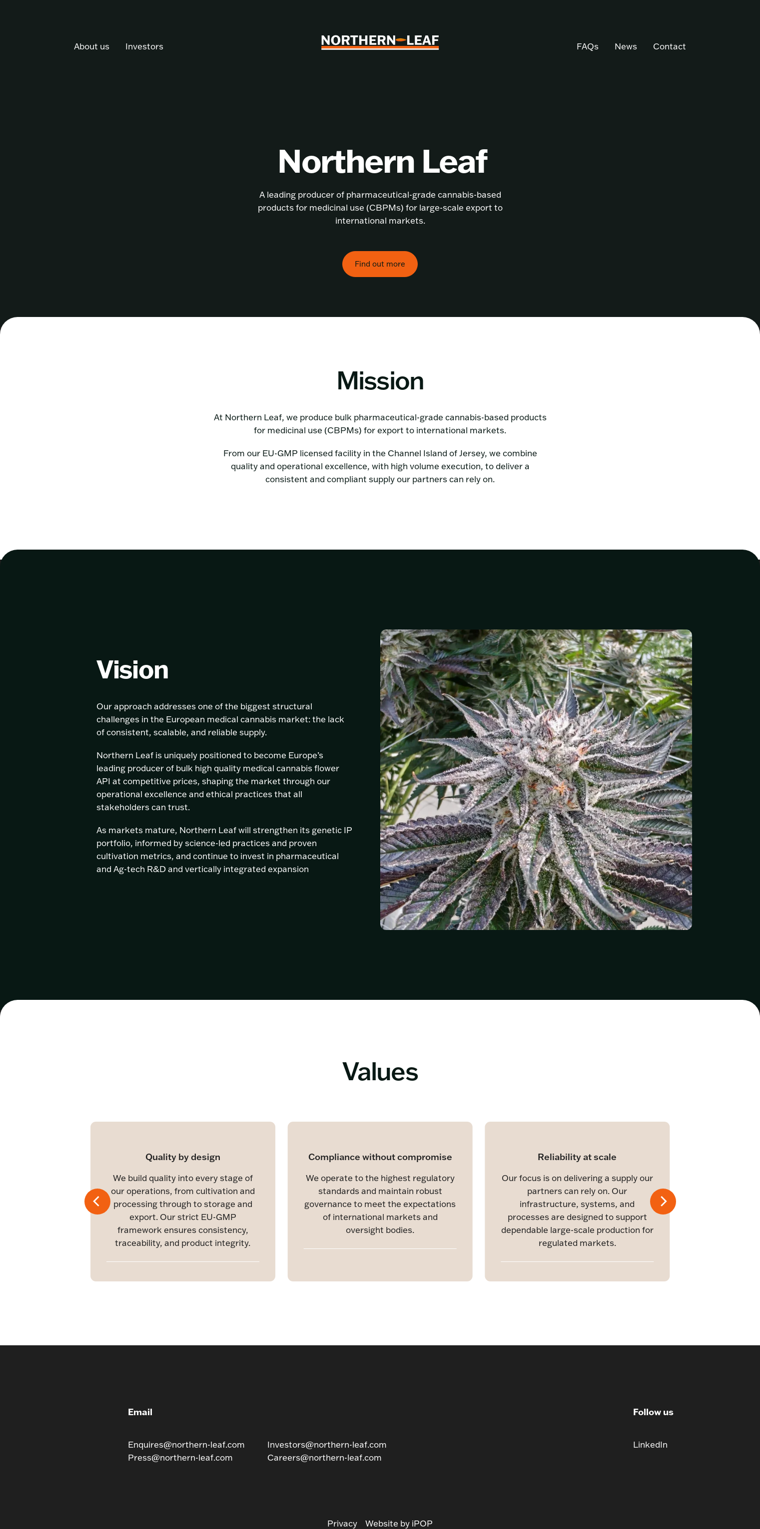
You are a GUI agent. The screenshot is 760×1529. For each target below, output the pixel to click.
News (626, 46)
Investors (144, 46)
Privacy (342, 1523)
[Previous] (97, 1202)
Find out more (380, 264)
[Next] (663, 1202)
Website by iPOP (399, 1523)
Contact (669, 46)
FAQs (588, 46)
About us (91, 46)
